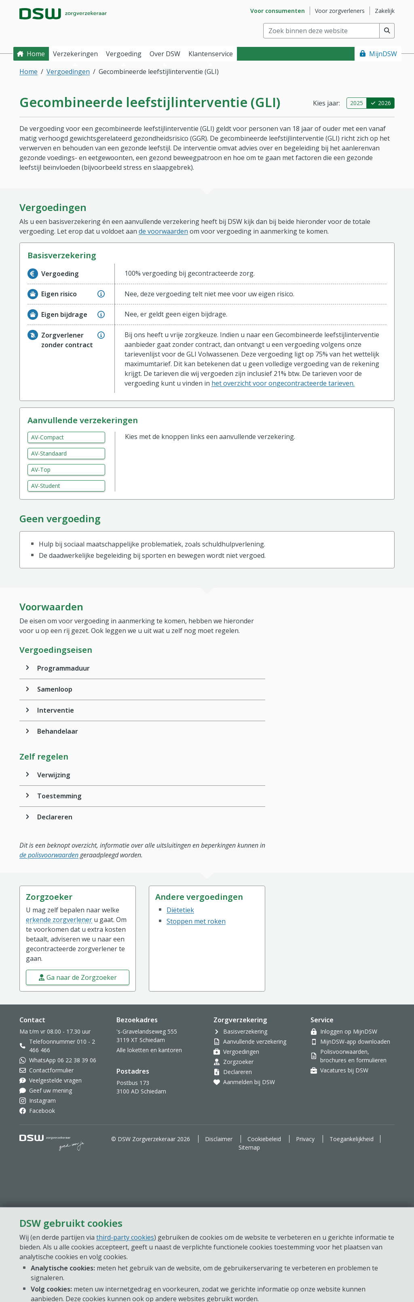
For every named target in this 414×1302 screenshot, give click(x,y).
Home (36, 53)
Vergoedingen (68, 71)
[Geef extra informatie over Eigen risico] (101, 294)
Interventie (55, 710)
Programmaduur (63, 668)
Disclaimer (218, 1139)
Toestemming (59, 795)
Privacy (305, 1139)
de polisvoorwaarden (48, 854)
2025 (356, 103)
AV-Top (41, 469)
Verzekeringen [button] (75, 53)
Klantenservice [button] (210, 53)
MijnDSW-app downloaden (355, 1041)
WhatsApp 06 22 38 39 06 (62, 1060)
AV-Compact (47, 437)
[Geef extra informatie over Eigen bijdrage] (101, 314)
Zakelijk (385, 11)
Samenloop (54, 689)
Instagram (42, 1100)
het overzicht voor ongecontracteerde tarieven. (283, 383)
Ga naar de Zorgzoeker (81, 977)
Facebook (42, 1110)
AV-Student (45, 486)
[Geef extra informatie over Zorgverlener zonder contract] (101, 335)
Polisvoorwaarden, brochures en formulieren (353, 1056)
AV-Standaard (49, 453)
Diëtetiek (180, 909)
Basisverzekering (245, 1031)
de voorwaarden (163, 231)
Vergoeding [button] (124, 53)
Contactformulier (51, 1070)
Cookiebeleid (264, 1139)
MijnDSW (383, 53)
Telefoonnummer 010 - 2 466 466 (62, 1046)
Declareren (54, 816)
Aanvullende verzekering (254, 1041)
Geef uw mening (50, 1090)
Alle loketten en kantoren (149, 1050)
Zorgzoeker (238, 1062)
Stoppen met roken (196, 921)
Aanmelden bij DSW (249, 1082)
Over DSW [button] (165, 53)
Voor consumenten (277, 11)
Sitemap (249, 1147)
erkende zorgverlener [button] (59, 919)
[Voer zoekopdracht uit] (387, 30)
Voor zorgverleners (340, 11)
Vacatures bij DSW (344, 1070)
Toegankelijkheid (352, 1139)
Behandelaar (57, 731)
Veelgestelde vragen (55, 1080)
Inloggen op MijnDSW (348, 1031)
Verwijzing (53, 774)
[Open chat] (375, 1270)
